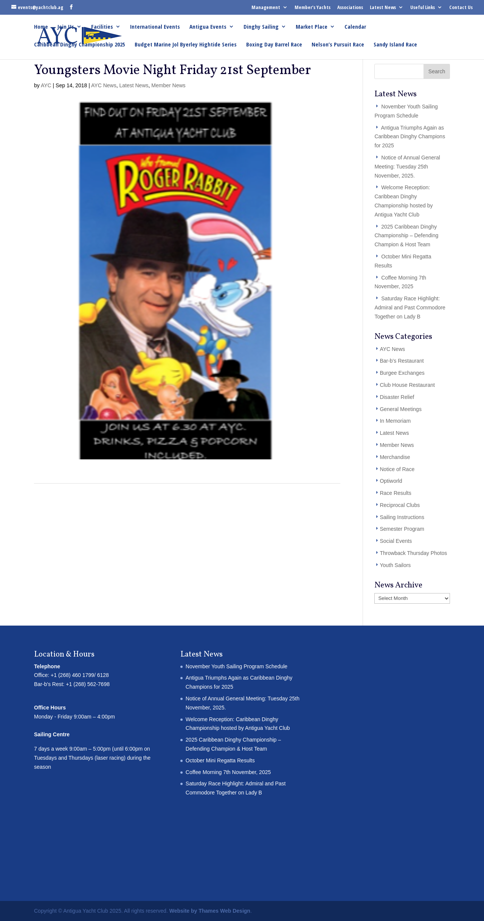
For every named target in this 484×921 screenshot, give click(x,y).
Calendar (355, 27)
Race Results (395, 493)
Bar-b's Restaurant (402, 361)
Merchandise (395, 457)
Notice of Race (397, 469)
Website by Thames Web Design (209, 911)
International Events (155, 27)
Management (265, 7)
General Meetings (401, 409)
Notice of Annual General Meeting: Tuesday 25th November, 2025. (407, 167)
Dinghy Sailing (261, 27)
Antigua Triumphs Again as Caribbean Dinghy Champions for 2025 (409, 137)
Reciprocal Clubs (400, 505)
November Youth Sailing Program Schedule (236, 666)
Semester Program (402, 529)
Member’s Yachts (312, 7)
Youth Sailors (395, 565)
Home (41, 27)
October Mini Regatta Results (220, 760)
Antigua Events (207, 27)
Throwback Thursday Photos (413, 553)
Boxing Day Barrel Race (274, 45)
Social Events (396, 541)
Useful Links (422, 7)
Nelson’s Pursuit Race (338, 45)
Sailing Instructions (402, 517)
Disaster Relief (397, 397)
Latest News (383, 7)
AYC (46, 85)
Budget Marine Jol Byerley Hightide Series (186, 45)
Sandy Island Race (395, 45)
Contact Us (461, 7)
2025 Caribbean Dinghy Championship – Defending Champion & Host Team (406, 236)
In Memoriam (395, 421)
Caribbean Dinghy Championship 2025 (79, 45)
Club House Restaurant (407, 385)
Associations (350, 7)
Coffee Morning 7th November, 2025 (228, 772)
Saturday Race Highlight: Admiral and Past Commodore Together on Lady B (409, 307)
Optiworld (391, 481)
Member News (168, 85)
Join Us (65, 27)
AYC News (103, 85)
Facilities (102, 27)
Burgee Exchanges (402, 373)
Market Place (311, 27)
